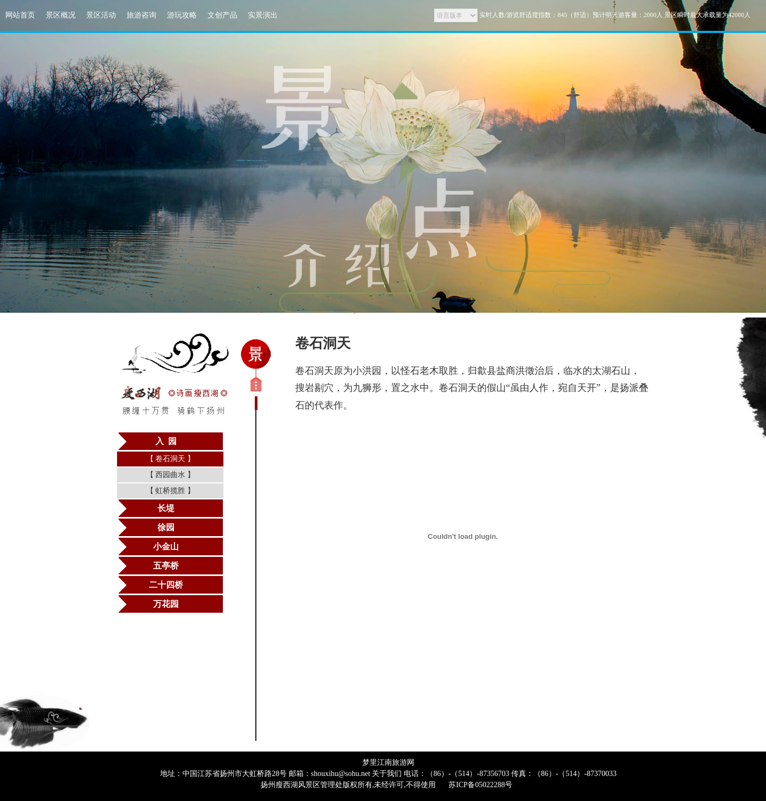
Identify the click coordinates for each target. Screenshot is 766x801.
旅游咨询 (141, 15)
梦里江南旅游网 (388, 762)
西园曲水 (170, 475)
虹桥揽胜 (170, 491)
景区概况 (61, 15)
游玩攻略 (182, 15)
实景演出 (263, 15)
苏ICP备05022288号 (480, 785)
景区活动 (101, 15)
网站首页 (20, 15)
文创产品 (222, 15)
